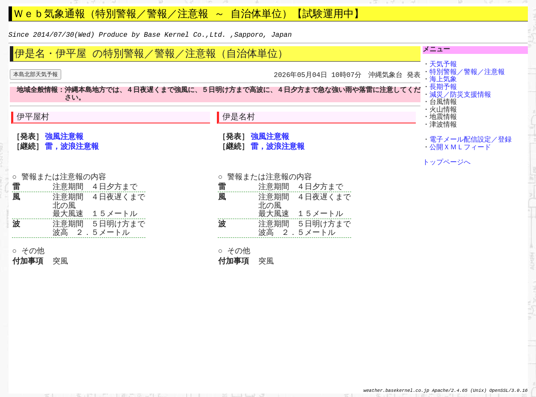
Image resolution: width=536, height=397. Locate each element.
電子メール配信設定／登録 (470, 140)
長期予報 (443, 87)
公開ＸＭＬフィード (460, 147)
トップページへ (447, 162)
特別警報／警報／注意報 (467, 72)
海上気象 (443, 79)
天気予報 (443, 64)
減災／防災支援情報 (460, 95)
